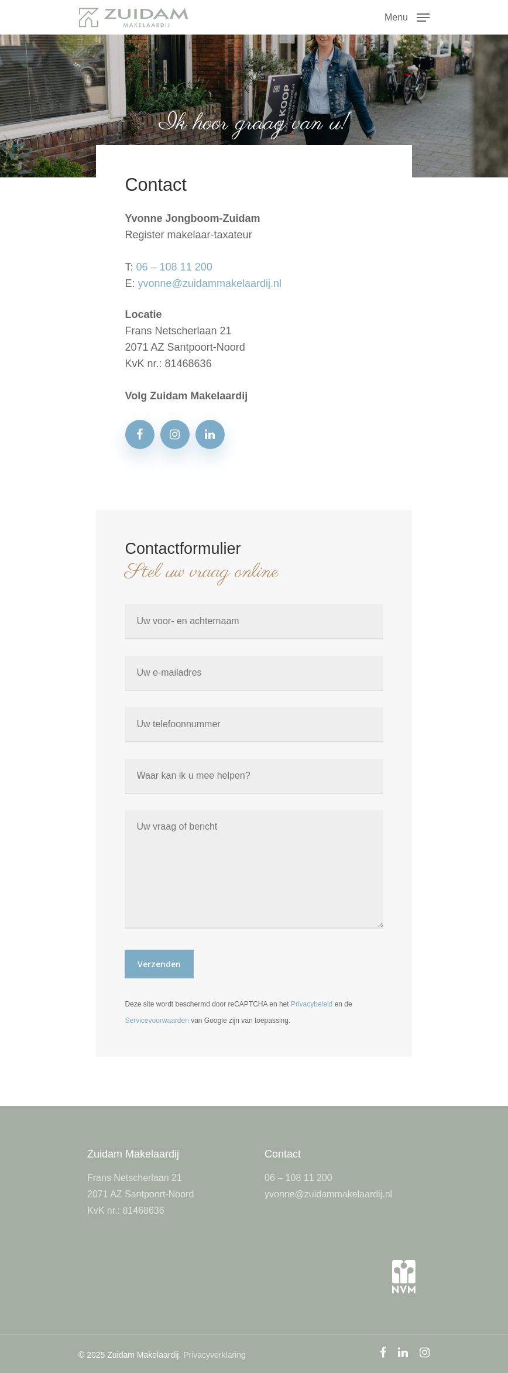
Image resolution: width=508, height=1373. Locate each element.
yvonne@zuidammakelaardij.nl (210, 283)
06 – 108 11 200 (174, 267)
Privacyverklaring (214, 1355)
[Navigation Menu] (407, 16)
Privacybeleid (311, 1004)
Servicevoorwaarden (156, 1020)
